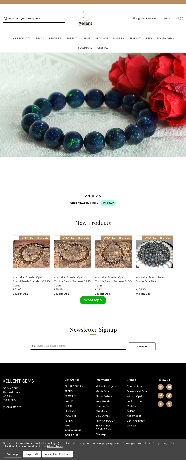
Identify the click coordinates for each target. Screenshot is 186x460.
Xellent (131, 405)
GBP (166, 15)
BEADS (40, 32)
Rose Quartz (103, 395)
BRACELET (55, 32)
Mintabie (132, 400)
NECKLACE (102, 32)
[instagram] (160, 380)
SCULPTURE (85, 41)
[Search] (7, 15)
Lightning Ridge (136, 414)
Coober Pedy (135, 380)
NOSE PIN (118, 32)
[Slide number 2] (93, 98)
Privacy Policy (54, 446)
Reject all (32, 454)
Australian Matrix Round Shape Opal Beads (150, 274)
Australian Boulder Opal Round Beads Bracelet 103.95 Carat (31, 276)
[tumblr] (169, 397)
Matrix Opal (103, 385)
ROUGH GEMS (165, 32)
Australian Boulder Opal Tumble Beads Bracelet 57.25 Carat (72, 276)
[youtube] (169, 380)
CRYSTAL (102, 41)
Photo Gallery (104, 390)
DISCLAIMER (103, 409)
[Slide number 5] (100, 190)
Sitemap (101, 428)
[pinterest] (160, 389)
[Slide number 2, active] (89, 190)
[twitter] (169, 389)
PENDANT (135, 32)
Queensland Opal (137, 385)
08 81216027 (14, 401)
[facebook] (160, 397)
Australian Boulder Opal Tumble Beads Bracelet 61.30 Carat (113, 276)
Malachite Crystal (106, 380)
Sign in (140, 15)
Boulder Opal (134, 395)
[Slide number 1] (86, 190)
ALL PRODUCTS (21, 32)
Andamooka (134, 409)
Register (152, 15)
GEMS (86, 32)
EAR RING (72, 32)
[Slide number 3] (93, 190)
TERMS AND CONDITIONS (103, 421)
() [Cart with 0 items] (179, 15)
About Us (101, 405)
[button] (93, 294)
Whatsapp (93, 294)
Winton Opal (134, 390)
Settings (12, 454)
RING (149, 32)
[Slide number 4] (97, 190)
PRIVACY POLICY (105, 414)
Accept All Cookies (57, 454)
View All (131, 419)
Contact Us (102, 400)
